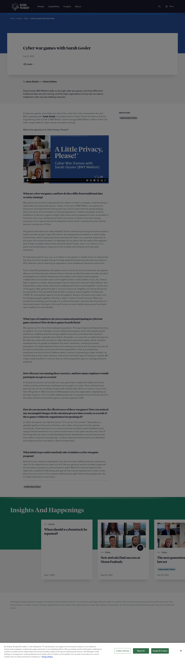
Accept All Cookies (160, 656)
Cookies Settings (122, 656)
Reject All (141, 656)
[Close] (181, 655)
